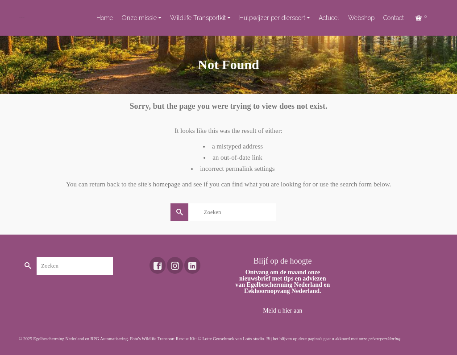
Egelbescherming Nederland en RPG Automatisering (80, 338)
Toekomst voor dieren (22, 17)
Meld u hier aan (282, 310)
